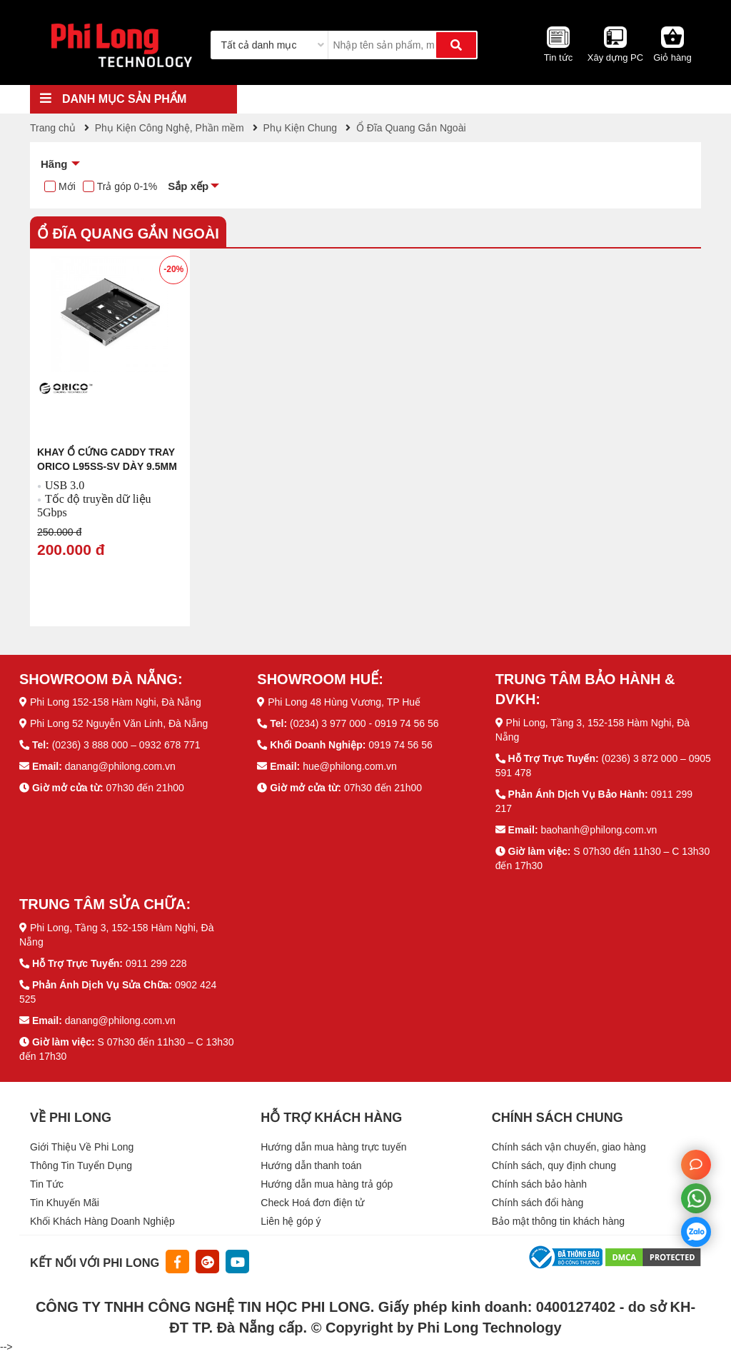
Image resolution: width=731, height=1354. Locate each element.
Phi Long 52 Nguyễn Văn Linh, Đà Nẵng (119, 723)
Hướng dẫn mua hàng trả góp (327, 1184)
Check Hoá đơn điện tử (312, 1202)
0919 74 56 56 (400, 745)
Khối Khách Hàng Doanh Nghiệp (102, 1221)
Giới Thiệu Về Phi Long (81, 1147)
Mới (67, 186)
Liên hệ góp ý (291, 1221)
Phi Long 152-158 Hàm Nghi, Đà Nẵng (115, 702)
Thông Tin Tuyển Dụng (81, 1165)
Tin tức (558, 57)
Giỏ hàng (672, 57)
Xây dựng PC (615, 57)
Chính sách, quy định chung (554, 1165)
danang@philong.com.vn (120, 766)
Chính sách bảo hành (539, 1184)
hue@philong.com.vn (350, 766)
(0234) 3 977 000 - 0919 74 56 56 (364, 723)
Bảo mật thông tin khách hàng (558, 1221)
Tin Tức (47, 1184)
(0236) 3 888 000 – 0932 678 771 (126, 745)
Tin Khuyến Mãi (64, 1202)
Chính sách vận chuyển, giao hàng (569, 1147)
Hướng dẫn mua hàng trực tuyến (333, 1147)
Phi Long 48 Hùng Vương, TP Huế (344, 702)
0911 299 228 (156, 963)
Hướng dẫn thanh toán (311, 1165)
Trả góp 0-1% (127, 186)
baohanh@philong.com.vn (598, 830)
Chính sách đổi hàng (538, 1202)
